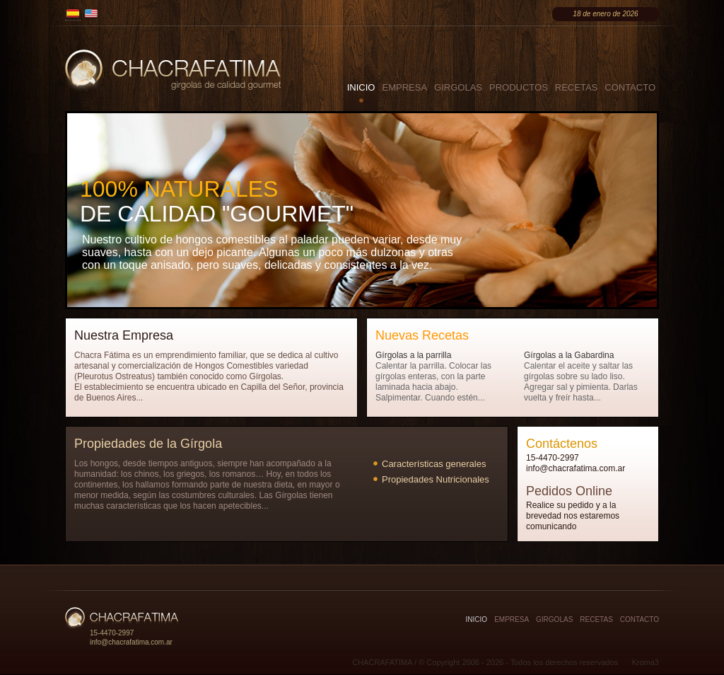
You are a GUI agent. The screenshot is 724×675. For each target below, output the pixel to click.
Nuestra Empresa (123, 335)
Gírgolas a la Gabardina (569, 355)
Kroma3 (645, 662)
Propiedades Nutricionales (435, 479)
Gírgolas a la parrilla (413, 355)
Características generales (434, 463)
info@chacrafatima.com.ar (575, 468)
